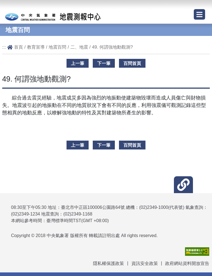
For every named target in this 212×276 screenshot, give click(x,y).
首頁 (18, 46)
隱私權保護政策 (108, 263)
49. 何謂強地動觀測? (112, 46)
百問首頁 (132, 63)
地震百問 (57, 46)
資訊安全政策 (144, 263)
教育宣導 (36, 46)
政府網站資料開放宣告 (187, 263)
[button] (183, 184)
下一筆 (103, 63)
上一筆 (77, 63)
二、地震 (79, 46)
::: (4, 46)
